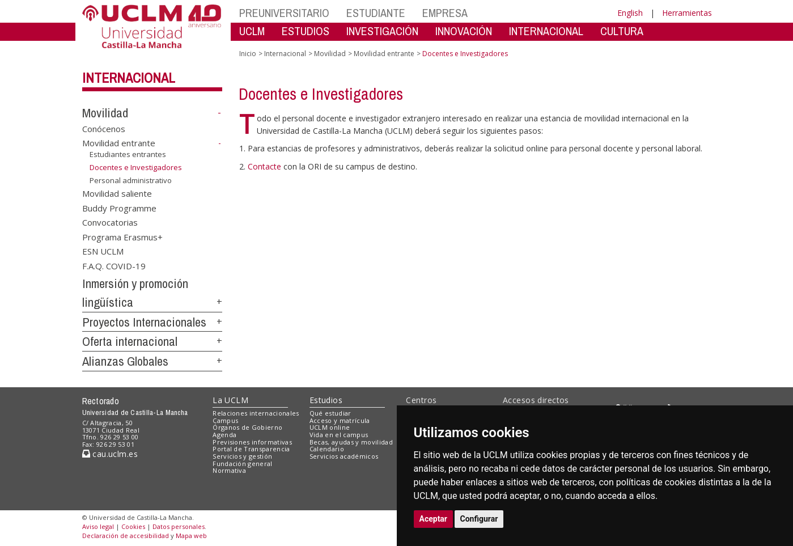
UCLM (252, 31)
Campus (225, 420)
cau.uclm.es (110, 453)
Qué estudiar (330, 413)
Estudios (325, 400)
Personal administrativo (131, 180)
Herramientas (687, 12)
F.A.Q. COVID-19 (114, 265)
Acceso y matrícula (339, 420)
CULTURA (621, 31)
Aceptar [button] (433, 518)
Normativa (229, 470)
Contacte (265, 166)
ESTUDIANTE (375, 12)
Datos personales (178, 526)
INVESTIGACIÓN (382, 31)
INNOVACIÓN (463, 31)
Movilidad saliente (117, 193)
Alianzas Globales (125, 361)
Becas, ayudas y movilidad (351, 442)
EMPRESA (445, 12)
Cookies (133, 526)
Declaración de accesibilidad (125, 535)
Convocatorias (110, 222)
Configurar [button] (479, 518)
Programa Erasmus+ (122, 236)
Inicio (247, 53)
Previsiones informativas (252, 442)
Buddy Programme (119, 207)
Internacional (128, 78)
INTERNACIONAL (546, 31)
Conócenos (103, 128)
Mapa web (191, 535)
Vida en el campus (338, 434)
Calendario (326, 449)
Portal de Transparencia (251, 449)
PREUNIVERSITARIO (284, 12)
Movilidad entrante (118, 143)
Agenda (224, 434)
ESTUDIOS (305, 31)
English (630, 12)
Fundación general (243, 463)
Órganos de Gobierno (247, 427)
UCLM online (329, 427)
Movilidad (105, 112)
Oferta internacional (129, 341)
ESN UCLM (103, 251)
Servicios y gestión (242, 456)
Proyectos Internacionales (144, 322)
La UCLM (230, 400)
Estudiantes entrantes (128, 154)
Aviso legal (98, 526)
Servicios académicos (344, 456)
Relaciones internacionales (256, 413)
